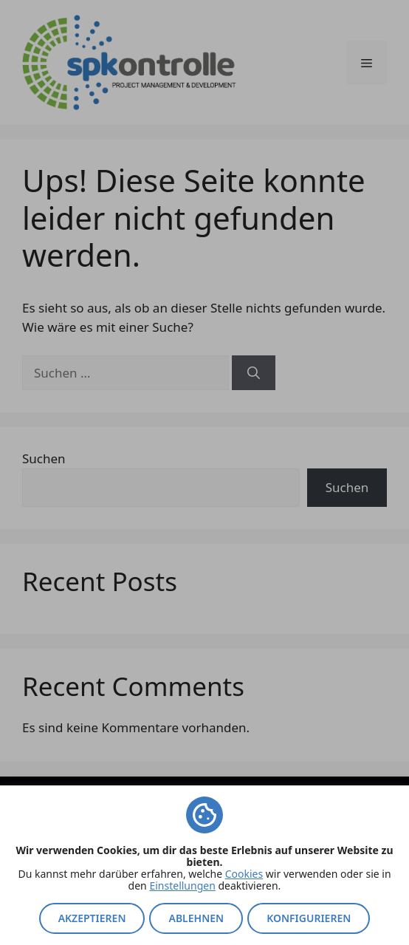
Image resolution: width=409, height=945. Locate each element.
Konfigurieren (309, 918)
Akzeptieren (92, 918)
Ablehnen (196, 918)
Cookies (244, 874)
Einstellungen (182, 886)
